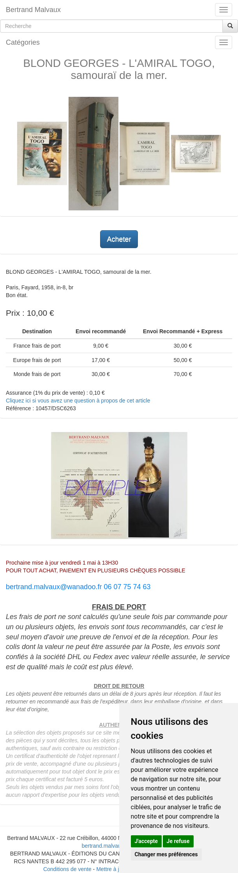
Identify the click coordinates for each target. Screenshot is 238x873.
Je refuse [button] (178, 841)
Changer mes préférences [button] (166, 854)
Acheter (119, 239)
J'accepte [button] (146, 841)
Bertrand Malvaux (33, 10)
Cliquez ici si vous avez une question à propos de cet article (78, 400)
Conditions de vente (67, 869)
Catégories (23, 42)
